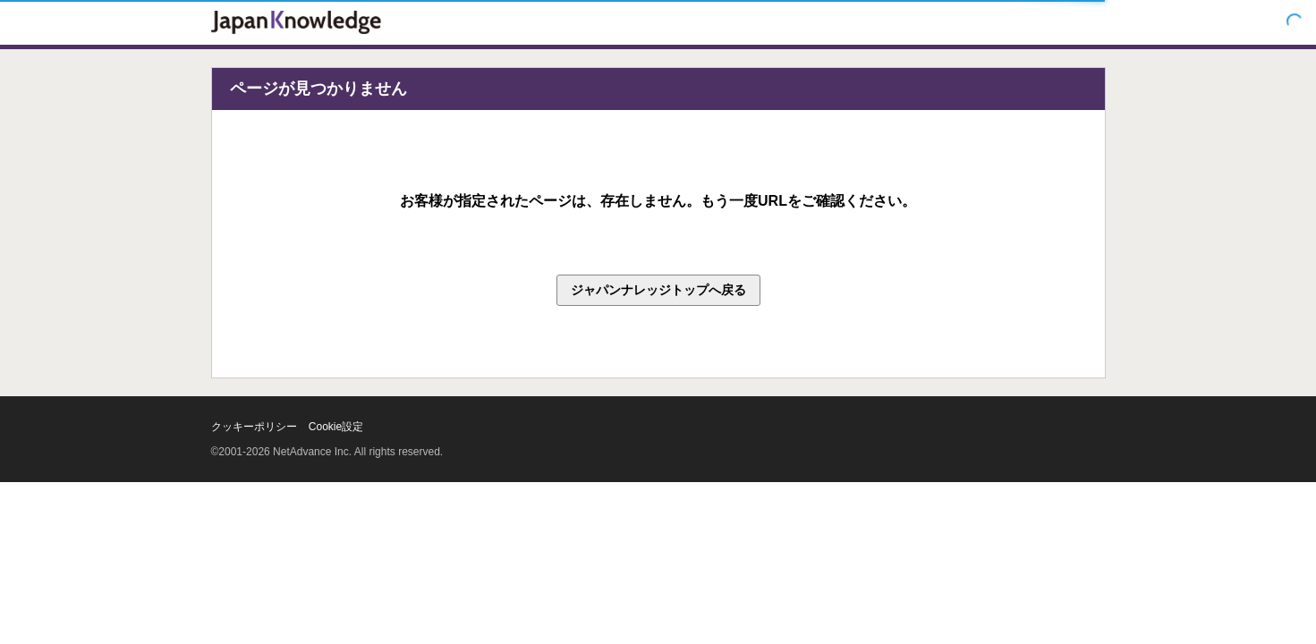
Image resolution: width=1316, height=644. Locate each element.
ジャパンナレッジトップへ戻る (658, 290)
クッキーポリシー (254, 426)
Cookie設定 (336, 426)
